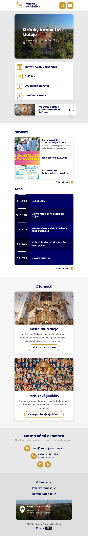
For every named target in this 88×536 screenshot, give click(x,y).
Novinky (21, 132)
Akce (19, 189)
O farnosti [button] (42, 482)
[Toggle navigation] (70, 5)
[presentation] (73, 110)
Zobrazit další (63, 182)
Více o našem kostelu (44, 348)
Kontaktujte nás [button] (42, 494)
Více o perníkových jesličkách (44, 415)
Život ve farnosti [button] (42, 488)
